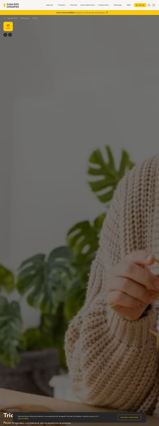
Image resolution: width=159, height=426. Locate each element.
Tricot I (34, 18)
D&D (129, 5)
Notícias (73, 5)
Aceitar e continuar (129, 417)
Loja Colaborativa (87, 5)
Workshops (11, 409)
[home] (11, 6)
